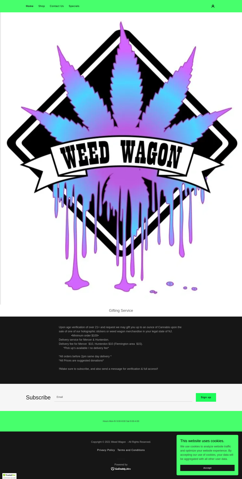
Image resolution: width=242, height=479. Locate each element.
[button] (213, 6)
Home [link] (29, 6)
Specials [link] (74, 6)
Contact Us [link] (57, 6)
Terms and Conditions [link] (131, 450)
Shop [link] (41, 6)
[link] (121, 468)
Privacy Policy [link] (106, 450)
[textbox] (123, 397)
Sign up (206, 397)
